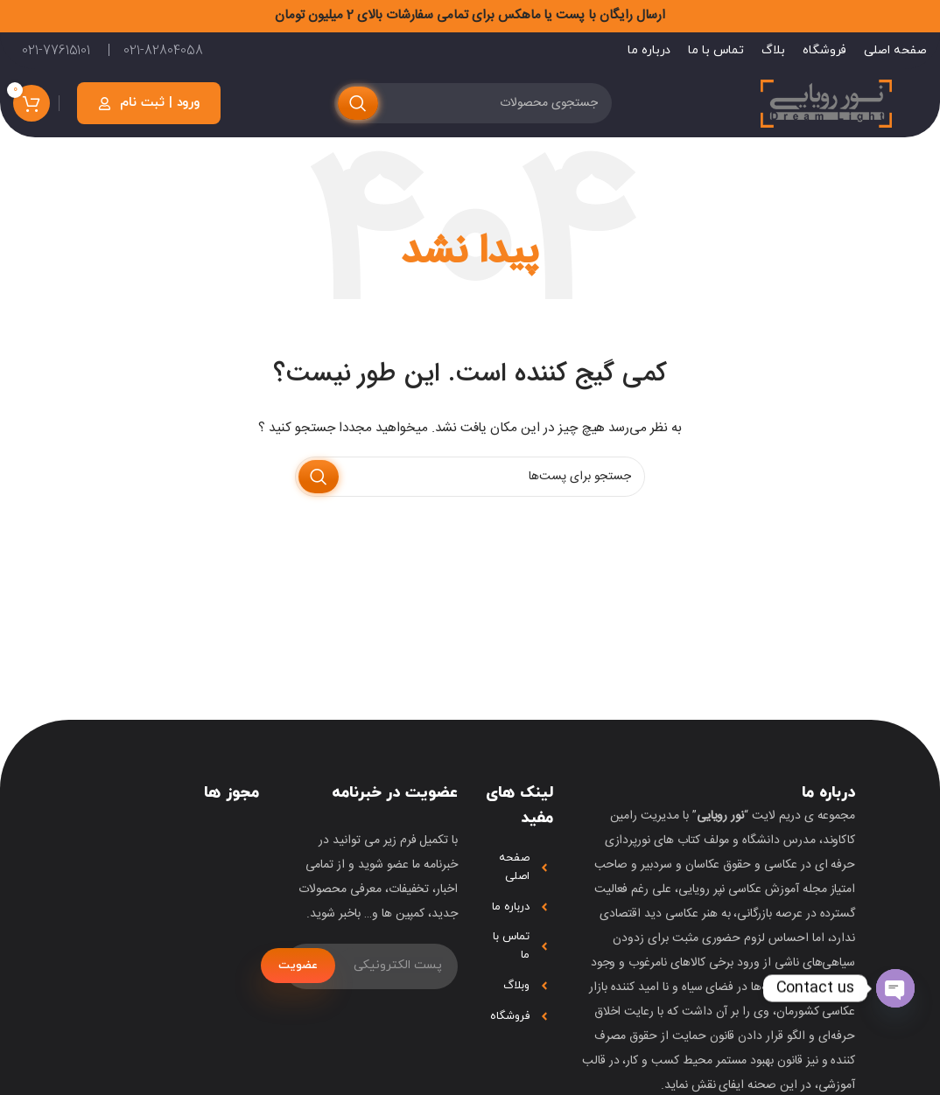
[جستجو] (473, 101)
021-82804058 (162, 48)
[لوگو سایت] (826, 102)
